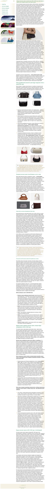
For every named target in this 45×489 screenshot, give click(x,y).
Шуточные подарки (5, 6)
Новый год (4, 4)
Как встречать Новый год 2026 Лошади (7, 35)
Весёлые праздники (5, 8)
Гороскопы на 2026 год (6, 21)
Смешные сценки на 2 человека (6, 28)
